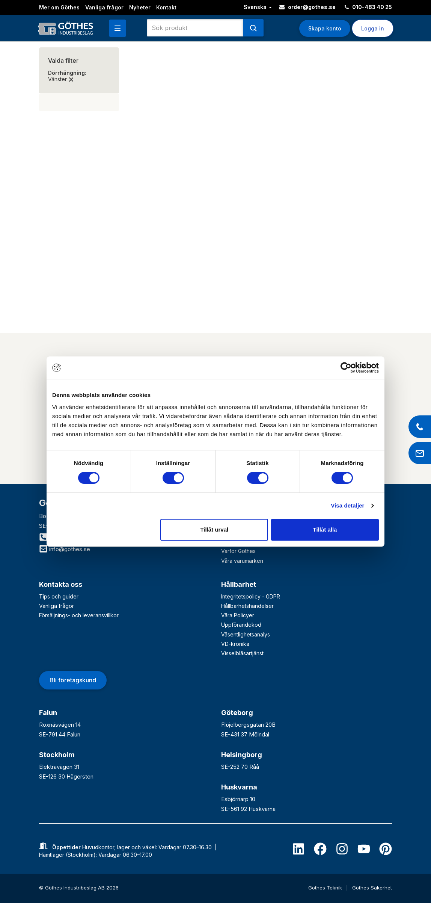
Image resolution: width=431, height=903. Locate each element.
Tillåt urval (214, 529)
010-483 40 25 (368, 7)
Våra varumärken (242, 561)
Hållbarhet (238, 584)
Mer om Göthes (59, 7)
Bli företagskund (73, 680)
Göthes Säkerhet (372, 888)
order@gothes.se (307, 7)
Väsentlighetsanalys (245, 634)
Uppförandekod (241, 624)
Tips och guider (58, 596)
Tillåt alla (325, 529)
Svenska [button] (258, 7)
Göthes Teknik (326, 888)
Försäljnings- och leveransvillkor (79, 615)
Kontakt (166, 7)
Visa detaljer (347, 505)
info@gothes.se (64, 549)
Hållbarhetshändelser (247, 606)
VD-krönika (235, 644)
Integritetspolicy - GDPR (250, 596)
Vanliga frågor (104, 7)
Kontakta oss (60, 584)
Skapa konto (324, 28)
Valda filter (63, 60)
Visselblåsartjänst (242, 653)
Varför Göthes (238, 551)
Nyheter (140, 7)
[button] (117, 28)
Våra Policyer (237, 615)
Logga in (372, 28)
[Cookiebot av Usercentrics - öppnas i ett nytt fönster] (346, 367)
